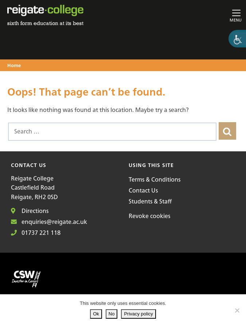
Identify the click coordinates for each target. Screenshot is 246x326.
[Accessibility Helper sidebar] (237, 38)
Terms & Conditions (154, 179)
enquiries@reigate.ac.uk (49, 222)
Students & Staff (150, 201)
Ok (96, 314)
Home (14, 66)
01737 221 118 (35, 233)
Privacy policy (138, 314)
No (112, 314)
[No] (237, 310)
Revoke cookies (149, 216)
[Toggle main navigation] (203, 15)
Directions (29, 211)
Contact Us (143, 190)
